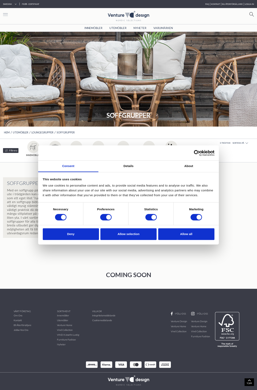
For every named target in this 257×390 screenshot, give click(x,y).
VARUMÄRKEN (163, 28)
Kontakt (18, 320)
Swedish (7, 4)
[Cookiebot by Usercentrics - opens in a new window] (196, 153)
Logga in (249, 4)
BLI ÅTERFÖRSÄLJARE (232, 4)
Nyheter (140, 28)
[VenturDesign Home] (128, 380)
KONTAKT (215, 4)
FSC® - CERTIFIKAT (30, 4)
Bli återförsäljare (22, 325)
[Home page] (128, 16)
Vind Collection (179, 331)
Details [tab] (128, 166)
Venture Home (64, 325)
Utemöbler (117, 28)
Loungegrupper (42, 132)
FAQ (207, 4)
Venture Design (179, 321)
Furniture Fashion (66, 339)
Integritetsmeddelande (103, 315)
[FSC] (228, 329)
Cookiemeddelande (102, 320)
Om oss (18, 315)
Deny (70, 234)
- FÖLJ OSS (178, 313)
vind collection (65, 329)
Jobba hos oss (21, 329)
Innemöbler (93, 28)
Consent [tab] (68, 166)
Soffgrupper (66, 132)
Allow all (186, 234)
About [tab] (188, 166)
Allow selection (128, 234)
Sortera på (240, 143)
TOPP (249, 383)
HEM (7, 132)
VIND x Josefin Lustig (68, 334)
